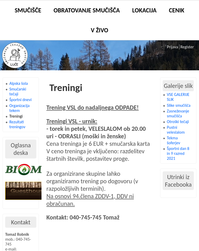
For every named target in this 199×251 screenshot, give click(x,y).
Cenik (176, 10)
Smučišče (28, 10)
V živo (99, 30)
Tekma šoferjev (173, 140)
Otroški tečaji (178, 121)
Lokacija (144, 10)
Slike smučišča (178, 105)
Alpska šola (18, 83)
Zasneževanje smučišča (178, 113)
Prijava (172, 46)
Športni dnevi (20, 99)
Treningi (16, 116)
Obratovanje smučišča (87, 10)
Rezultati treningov (17, 124)
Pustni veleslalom (176, 130)
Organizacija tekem (19, 108)
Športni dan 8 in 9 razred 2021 (178, 153)
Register (187, 46)
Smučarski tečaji (17, 91)
